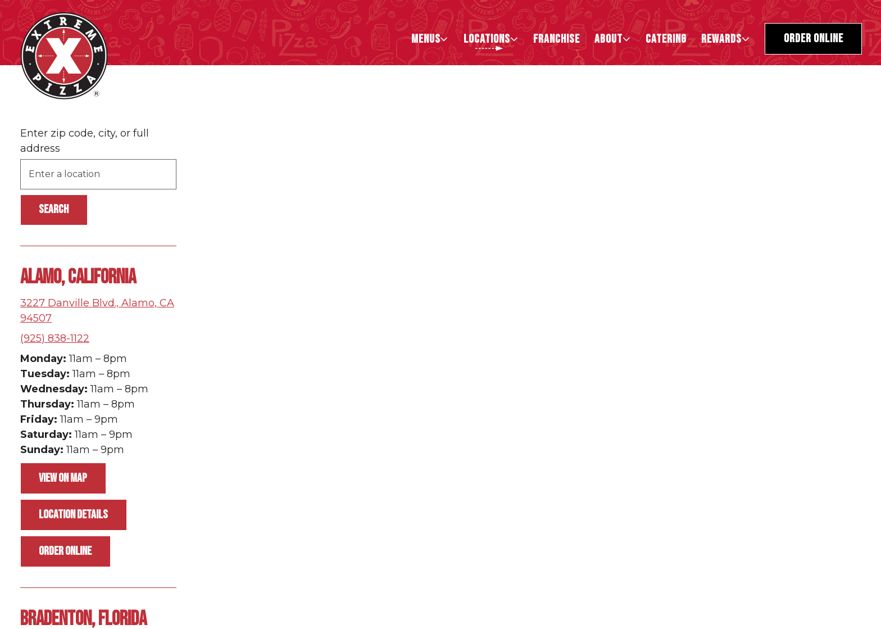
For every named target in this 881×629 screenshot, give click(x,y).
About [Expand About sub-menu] (613, 38)
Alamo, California (78, 277)
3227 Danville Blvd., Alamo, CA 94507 (97, 310)
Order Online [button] (813, 38)
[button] (728, 510)
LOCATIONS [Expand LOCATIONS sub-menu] (491, 38)
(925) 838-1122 (54, 338)
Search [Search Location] (54, 209)
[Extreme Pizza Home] (64, 55)
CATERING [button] (666, 39)
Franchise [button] (556, 39)
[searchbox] (98, 174)
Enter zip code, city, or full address (84, 141)
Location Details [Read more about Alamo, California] (73, 515)
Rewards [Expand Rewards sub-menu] (726, 38)
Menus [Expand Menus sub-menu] (431, 38)
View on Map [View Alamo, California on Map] (63, 478)
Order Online (65, 551)
